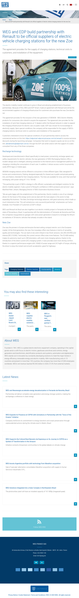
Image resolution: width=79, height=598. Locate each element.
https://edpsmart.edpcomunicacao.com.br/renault (44, 138)
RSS (47, 595)
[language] (72, 4)
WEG (4, 4)
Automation (25, 274)
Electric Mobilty (11, 274)
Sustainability (46, 269)
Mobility (57, 269)
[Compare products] (63, 4)
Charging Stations (16, 269)
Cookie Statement (24, 595)
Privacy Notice (12, 595)
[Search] (67, 4)
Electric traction (32, 269)
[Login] (59, 4)
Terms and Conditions (38, 595)
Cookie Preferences (41, 589)
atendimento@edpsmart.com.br (17, 144)
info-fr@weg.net (41, 555)
